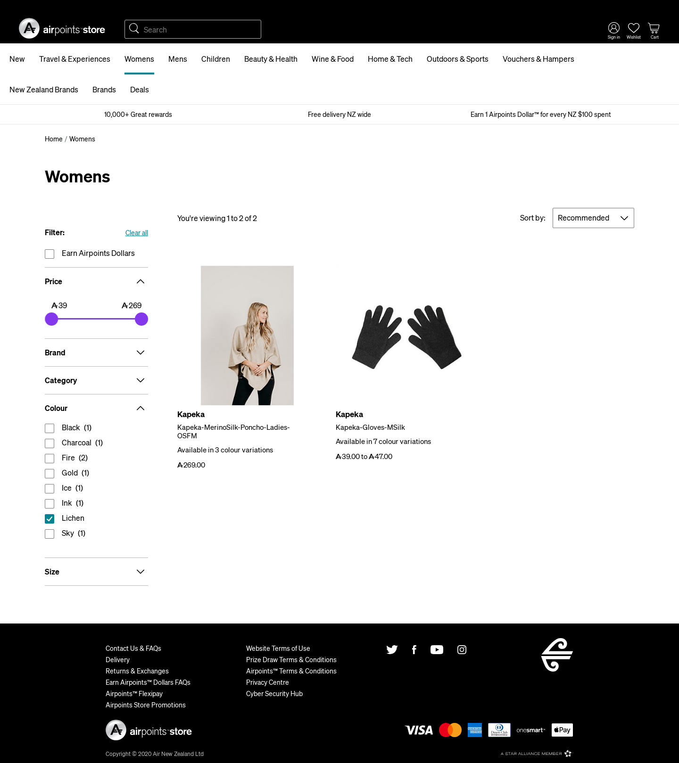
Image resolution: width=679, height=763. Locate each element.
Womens (139, 59)
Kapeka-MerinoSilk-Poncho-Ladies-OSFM (233, 431)
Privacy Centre (267, 682)
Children (215, 59)
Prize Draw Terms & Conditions (291, 659)
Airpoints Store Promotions (146, 704)
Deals (139, 89)
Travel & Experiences (74, 59)
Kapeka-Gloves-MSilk (370, 427)
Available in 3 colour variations (225, 449)
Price (96, 281)
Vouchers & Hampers (538, 59)
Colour (96, 408)
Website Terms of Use (278, 648)
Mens (177, 59)
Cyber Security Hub (274, 693)
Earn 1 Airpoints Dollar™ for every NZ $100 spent (541, 114)
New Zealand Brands (43, 89)
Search (133, 29)
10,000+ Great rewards (138, 114)
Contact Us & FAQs (133, 648)
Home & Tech (390, 59)
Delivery (118, 659)
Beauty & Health (271, 59)
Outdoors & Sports (458, 59)
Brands (104, 89)
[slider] (51, 319)
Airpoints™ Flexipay (134, 693)
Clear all (136, 232)
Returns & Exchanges (137, 670)
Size (96, 571)
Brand (96, 352)
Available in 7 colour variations (383, 441)
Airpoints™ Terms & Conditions (291, 670)
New (17, 59)
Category (96, 380)
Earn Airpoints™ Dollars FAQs (148, 682)
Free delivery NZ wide (339, 114)
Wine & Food (333, 59)
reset (96, 519)
